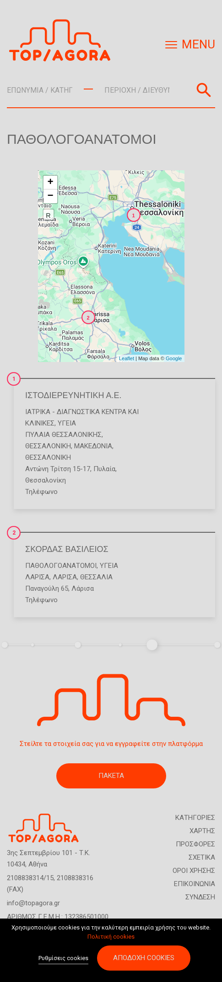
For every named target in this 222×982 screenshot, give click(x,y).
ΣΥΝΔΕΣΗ (200, 897)
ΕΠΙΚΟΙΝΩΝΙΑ (194, 884)
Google (174, 358)
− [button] (50, 196)
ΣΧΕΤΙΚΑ (202, 857)
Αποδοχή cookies (143, 958)
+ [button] (50, 182)
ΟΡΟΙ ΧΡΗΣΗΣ (194, 870)
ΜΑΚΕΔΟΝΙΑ (93, 446)
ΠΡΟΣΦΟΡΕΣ (195, 844)
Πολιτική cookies (111, 936)
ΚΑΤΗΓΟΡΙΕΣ (195, 818)
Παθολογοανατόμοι (61, 566)
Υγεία (67, 423)
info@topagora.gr (33, 903)
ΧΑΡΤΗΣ (202, 831)
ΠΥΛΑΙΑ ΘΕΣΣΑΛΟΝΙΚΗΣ (63, 435)
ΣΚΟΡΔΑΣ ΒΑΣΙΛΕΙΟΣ (66, 549)
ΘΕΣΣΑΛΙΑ (96, 577)
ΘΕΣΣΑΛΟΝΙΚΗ (48, 446)
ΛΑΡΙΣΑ (37, 577)
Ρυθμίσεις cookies (63, 958)
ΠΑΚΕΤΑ (111, 776)
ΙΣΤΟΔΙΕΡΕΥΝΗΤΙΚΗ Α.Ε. (73, 395)
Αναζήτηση (203, 90)
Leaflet (126, 358)
